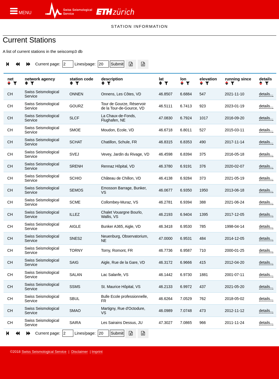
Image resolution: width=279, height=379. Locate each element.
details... (266, 94)
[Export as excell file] (130, 64)
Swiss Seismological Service (44, 352)
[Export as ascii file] (143, 64)
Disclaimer (79, 352)
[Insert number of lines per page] (103, 64)
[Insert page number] (67, 64)
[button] (21, 11)
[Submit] (117, 64)
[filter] (14, 83)
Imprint (97, 352)
